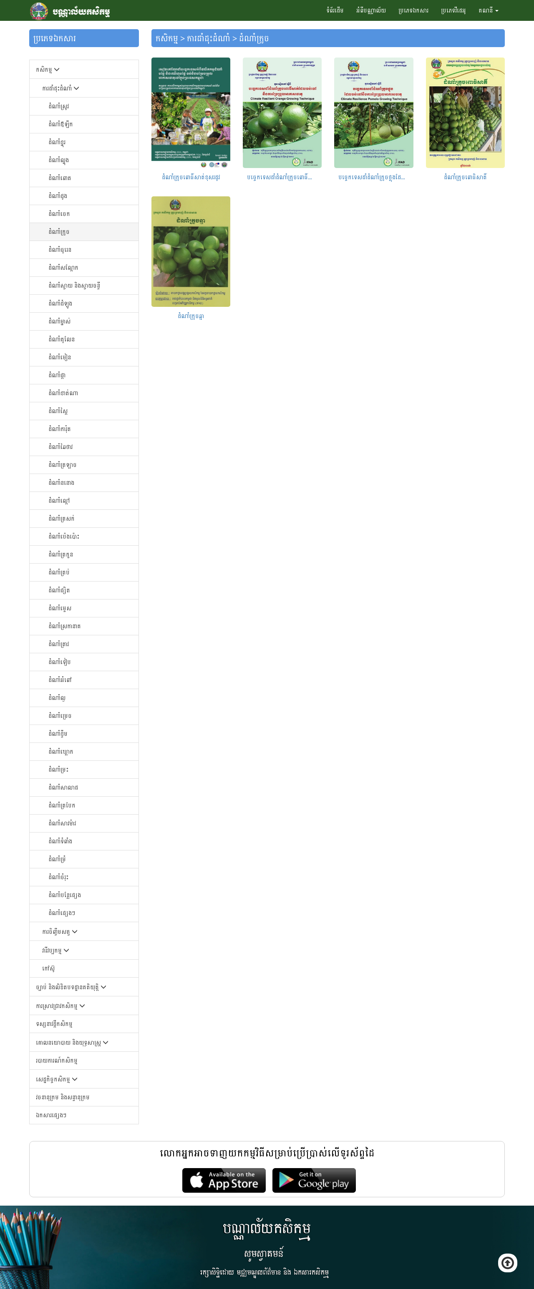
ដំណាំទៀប (59, 661)
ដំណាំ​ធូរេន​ (59, 249)
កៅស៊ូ (48, 968)
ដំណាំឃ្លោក (60, 751)
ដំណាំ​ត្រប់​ (59, 572)
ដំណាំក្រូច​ (59, 231)
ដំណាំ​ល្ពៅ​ (59, 500)
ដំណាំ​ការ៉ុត (59, 428)
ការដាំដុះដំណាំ (60, 88)
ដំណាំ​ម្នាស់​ (59, 321)
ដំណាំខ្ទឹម (58, 733)
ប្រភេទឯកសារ (413, 10)
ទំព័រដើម (335, 10)
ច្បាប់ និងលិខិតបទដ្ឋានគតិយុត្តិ (71, 987)
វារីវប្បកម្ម (55, 950)
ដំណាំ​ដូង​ (57, 195)
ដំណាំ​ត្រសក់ (61, 518)
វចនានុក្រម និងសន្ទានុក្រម (63, 1097)
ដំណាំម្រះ (58, 769)
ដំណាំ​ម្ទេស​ (59, 608)
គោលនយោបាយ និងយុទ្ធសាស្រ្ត (72, 1042)
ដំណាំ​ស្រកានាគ (64, 625)
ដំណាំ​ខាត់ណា (63, 392)
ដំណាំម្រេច (60, 715)
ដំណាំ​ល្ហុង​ (58, 159)
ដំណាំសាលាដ (63, 787)
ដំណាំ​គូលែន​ (61, 339)
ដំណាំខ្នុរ (56, 141)
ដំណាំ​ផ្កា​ (56, 375)
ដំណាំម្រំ (57, 859)
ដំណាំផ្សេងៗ (61, 912)
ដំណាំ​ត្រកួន (60, 554)
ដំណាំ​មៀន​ (59, 357)
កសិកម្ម (48, 69)
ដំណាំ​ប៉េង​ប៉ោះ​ (63, 536)
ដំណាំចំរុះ (58, 876)
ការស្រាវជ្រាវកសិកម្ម (60, 1005)
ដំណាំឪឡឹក (60, 124)
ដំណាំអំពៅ (60, 679)
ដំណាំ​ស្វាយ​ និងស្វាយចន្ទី (74, 285)
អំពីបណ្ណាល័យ (371, 10)
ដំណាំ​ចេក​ (59, 213)
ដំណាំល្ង (56, 697)
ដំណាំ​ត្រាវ (58, 643)
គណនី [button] (489, 10)
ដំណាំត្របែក (62, 805)
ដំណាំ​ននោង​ (61, 482)
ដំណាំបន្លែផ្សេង (64, 894)
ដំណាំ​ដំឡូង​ (60, 303)
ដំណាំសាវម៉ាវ (62, 823)
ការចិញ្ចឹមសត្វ (60, 931)
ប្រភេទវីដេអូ (453, 10)
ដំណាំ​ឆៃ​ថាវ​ (60, 446)
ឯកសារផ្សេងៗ (51, 1114)
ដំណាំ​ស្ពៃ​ (58, 410)
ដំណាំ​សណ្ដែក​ (63, 267)
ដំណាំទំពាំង (60, 841)
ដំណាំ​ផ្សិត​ (59, 590)
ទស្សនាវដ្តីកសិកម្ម (54, 1023)
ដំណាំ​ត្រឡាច (62, 464)
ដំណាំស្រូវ (58, 106)
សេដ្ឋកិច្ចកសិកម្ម (57, 1079)
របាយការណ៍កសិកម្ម (57, 1060)
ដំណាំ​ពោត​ (59, 177)
